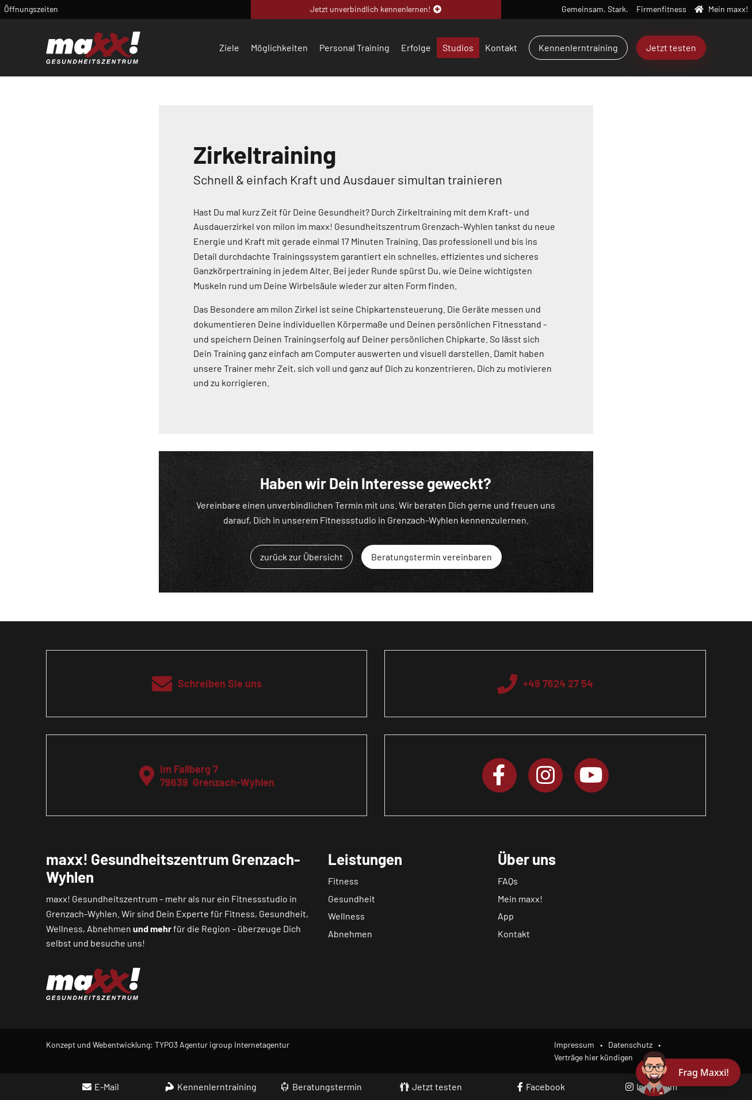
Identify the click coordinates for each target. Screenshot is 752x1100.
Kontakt (501, 47)
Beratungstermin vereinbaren (431, 556)
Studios (458, 47)
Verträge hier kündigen (593, 1057)
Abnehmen (350, 933)
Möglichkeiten (279, 47)
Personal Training (354, 47)
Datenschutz (630, 1044)
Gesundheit (351, 898)
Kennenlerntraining (578, 47)
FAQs (508, 880)
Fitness (343, 880)
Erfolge (416, 47)
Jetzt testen (671, 47)
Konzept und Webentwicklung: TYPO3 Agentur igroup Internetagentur (167, 1044)
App (506, 915)
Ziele (229, 47)
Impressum (574, 1044)
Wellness (346, 915)
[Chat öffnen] (688, 1072)
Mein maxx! (520, 898)
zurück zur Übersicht (301, 556)
